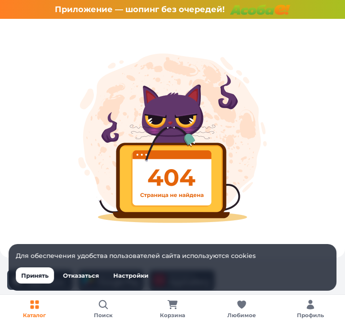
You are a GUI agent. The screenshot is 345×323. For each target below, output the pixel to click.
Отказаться (81, 275)
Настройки (131, 275)
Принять (35, 275)
